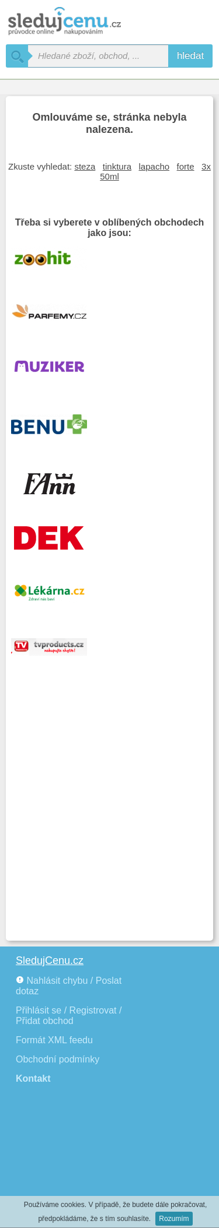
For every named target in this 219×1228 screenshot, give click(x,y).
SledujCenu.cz (50, 960)
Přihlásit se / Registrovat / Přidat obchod (68, 1015)
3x (206, 166)
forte (185, 166)
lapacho (154, 166)
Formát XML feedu (54, 1040)
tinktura (117, 166)
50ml (109, 176)
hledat (190, 55)
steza (84, 166)
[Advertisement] (109, 819)
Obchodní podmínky (57, 1059)
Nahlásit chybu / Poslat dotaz (68, 986)
